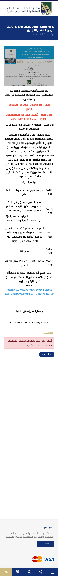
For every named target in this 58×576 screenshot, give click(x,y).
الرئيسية (50, 34)
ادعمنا (46, 543)
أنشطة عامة (37, 34)
